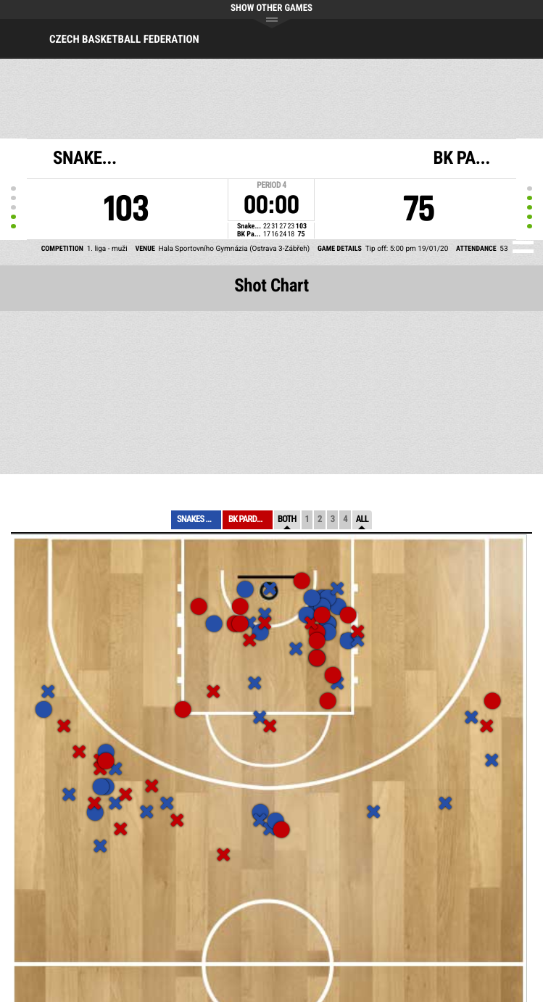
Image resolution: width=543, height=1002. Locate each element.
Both (287, 519)
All (362, 519)
